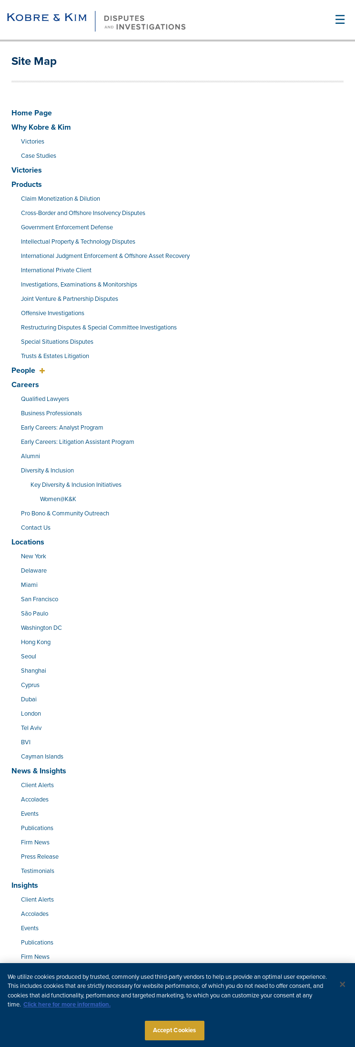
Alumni (30, 456)
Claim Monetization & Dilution (60, 199)
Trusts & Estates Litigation (55, 356)
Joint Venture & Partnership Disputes (69, 299)
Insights (24, 885)
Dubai (29, 699)
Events (30, 814)
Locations (27, 542)
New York (33, 556)
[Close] (342, 987)
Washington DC (41, 628)
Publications (37, 828)
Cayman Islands (42, 756)
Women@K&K (58, 499)
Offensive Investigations (52, 313)
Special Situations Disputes (57, 342)
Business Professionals (51, 413)
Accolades (35, 799)
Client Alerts (37, 785)
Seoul (28, 656)
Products (26, 184)
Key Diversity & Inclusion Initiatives (76, 485)
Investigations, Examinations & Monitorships (79, 284)
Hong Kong (36, 642)
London (31, 714)
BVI (25, 742)
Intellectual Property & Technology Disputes (78, 242)
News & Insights (38, 771)
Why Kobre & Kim (41, 127)
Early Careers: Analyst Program (62, 427)
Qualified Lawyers (45, 399)
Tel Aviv (31, 728)
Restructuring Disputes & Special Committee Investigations (99, 327)
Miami (29, 585)
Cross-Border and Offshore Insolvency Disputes (83, 213)
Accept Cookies (174, 1033)
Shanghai (33, 671)
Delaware (34, 571)
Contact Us (36, 528)
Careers (25, 385)
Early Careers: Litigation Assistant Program (77, 442)
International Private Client (56, 270)
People (24, 370)
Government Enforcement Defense (67, 227)
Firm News (35, 842)
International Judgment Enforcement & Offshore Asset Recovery (105, 256)
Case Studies (38, 156)
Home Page (31, 113)
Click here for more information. (67, 1008)
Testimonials (37, 871)
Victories (32, 141)
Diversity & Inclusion (47, 470)
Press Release (40, 857)
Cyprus (30, 685)
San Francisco (39, 599)
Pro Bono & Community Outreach (65, 513)
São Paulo (34, 613)
